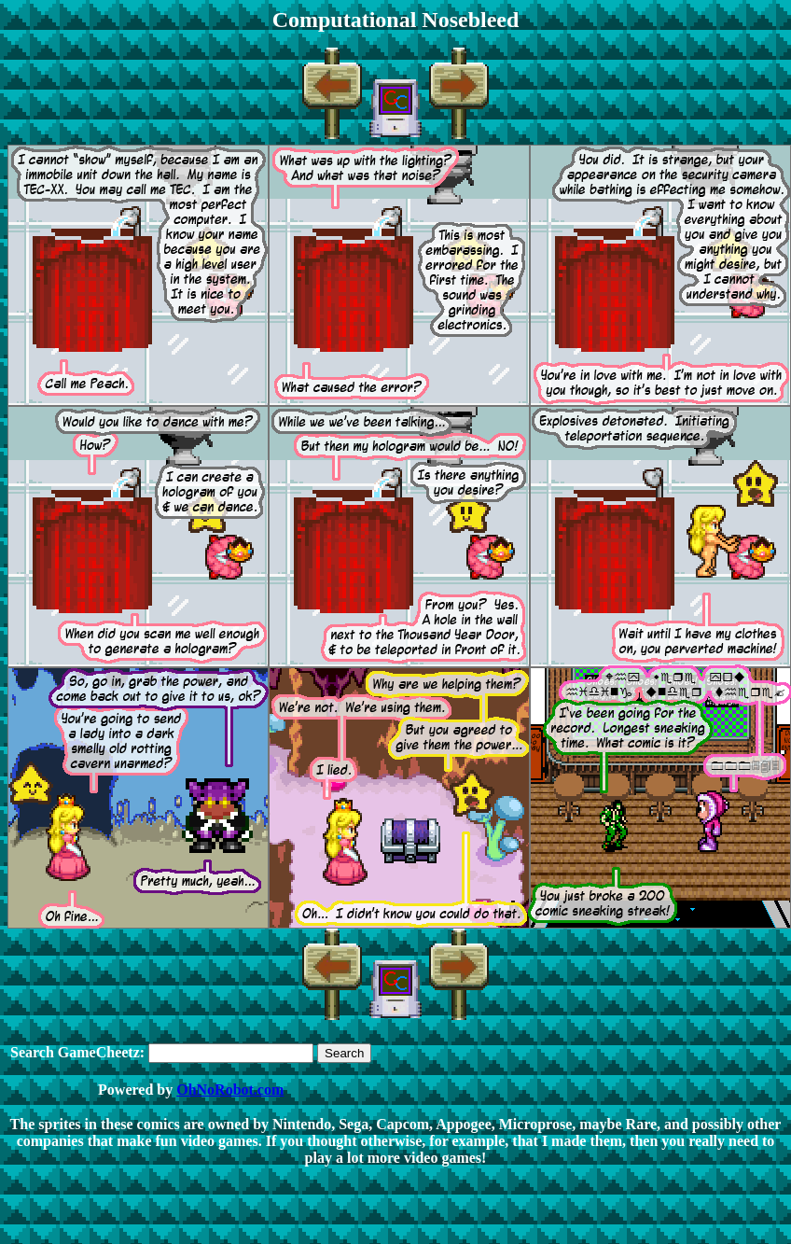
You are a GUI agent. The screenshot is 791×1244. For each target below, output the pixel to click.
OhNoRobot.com (230, 1089)
